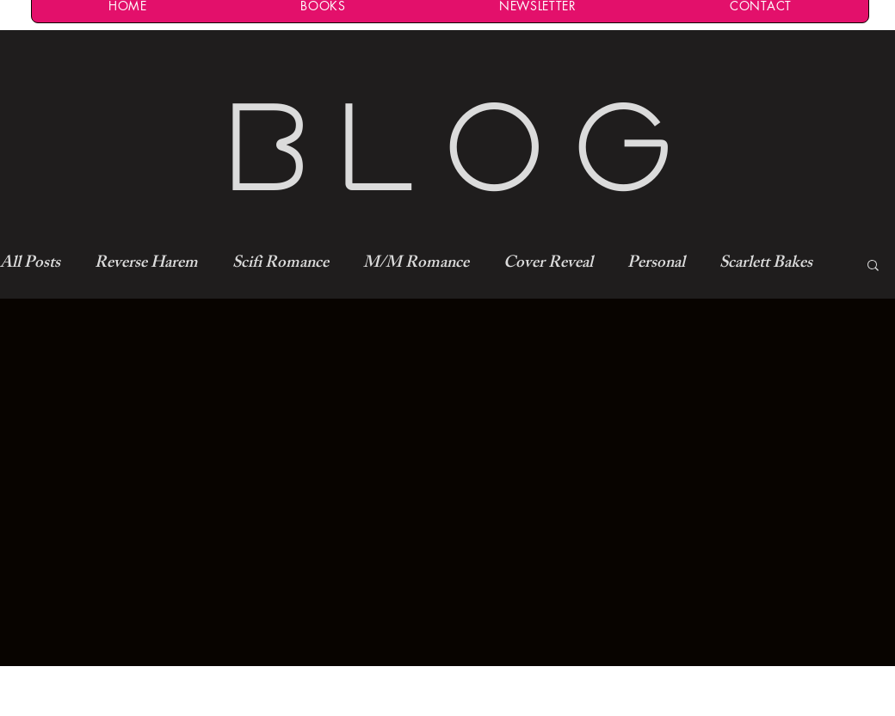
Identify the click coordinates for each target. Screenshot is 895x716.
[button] (873, 266)
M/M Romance (416, 265)
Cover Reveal (548, 265)
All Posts (30, 265)
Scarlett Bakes (765, 265)
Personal (656, 265)
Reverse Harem (146, 265)
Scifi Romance (280, 265)
